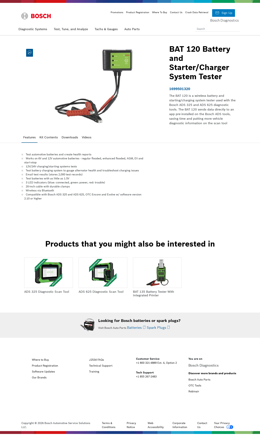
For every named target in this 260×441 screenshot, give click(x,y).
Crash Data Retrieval (196, 12)
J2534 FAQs (96, 359)
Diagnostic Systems (33, 29)
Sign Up (223, 13)
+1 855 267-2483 (146, 376)
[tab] (29, 137)
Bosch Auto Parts (199, 379)
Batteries (134, 327)
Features (29, 137)
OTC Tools (194, 385)
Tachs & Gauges (106, 29)
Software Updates (43, 371)
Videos (86, 137)
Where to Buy (40, 359)
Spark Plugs (156, 327)
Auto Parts (132, 29)
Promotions (117, 12)
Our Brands (39, 377)
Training (94, 371)
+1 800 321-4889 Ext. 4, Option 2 (156, 362)
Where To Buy (159, 12)
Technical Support (100, 365)
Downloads (70, 137)
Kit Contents (48, 137)
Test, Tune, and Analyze (71, 29)
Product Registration (137, 12)
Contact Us (176, 12)
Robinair (193, 391)
